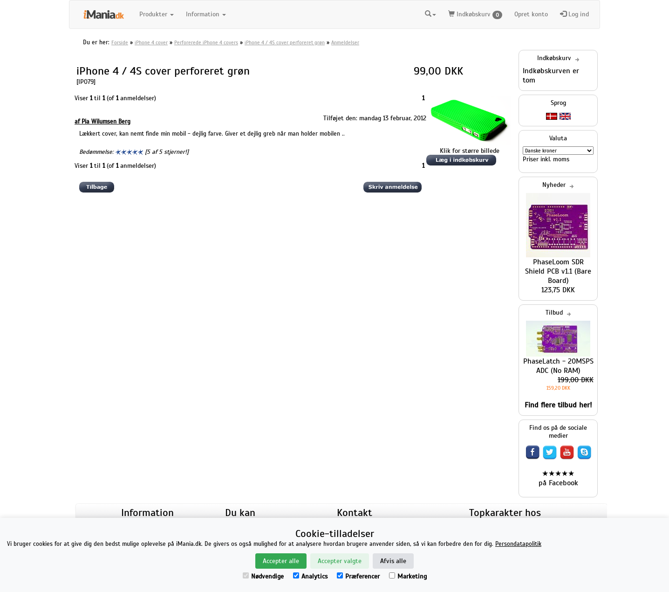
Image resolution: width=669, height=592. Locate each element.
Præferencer (358, 576)
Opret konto (531, 14)
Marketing (408, 576)
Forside (119, 42)
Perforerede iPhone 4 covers (206, 42)
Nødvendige (263, 576)
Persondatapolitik (518, 544)
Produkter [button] (156, 14)
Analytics (310, 576)
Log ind (574, 14)
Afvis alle (393, 561)
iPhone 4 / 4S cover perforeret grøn (285, 42)
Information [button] (206, 14)
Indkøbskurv (475, 14)
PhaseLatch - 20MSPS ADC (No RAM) (558, 366)
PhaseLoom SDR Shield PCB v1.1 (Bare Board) (558, 271)
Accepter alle (281, 561)
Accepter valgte (340, 561)
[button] (430, 13)
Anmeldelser (345, 42)
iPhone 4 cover (151, 42)
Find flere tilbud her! (558, 405)
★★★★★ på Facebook (558, 478)
